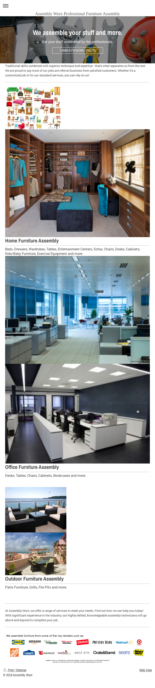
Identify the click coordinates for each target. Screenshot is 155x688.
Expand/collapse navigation (77, 5)
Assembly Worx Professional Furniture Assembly (77, 13)
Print (9, 670)
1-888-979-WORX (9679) (77, 50)
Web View (145, 670)
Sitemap (21, 670)
